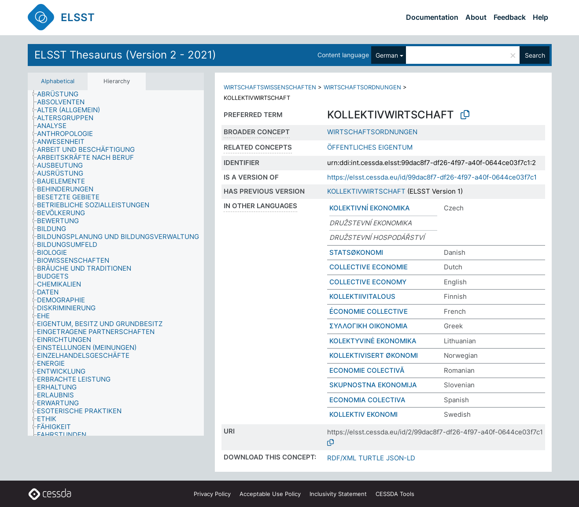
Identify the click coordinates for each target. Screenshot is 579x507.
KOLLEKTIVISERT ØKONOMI (373, 355)
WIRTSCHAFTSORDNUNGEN (362, 87)
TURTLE (371, 458)
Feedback (510, 17)
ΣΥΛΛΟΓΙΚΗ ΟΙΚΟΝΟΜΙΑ (368, 326)
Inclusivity (338, 493)
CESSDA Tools (395, 493)
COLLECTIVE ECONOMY (367, 282)
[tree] (116, 263)
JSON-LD (400, 458)
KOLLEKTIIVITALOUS (362, 296)
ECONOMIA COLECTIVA (367, 400)
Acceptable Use (270, 493)
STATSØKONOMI (356, 252)
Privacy (212, 493)
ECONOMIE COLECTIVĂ (367, 370)
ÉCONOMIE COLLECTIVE (368, 311)
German (387, 55)
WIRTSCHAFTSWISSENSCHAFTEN (270, 87)
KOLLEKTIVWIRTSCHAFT (366, 191)
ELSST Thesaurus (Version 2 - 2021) (125, 54)
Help (540, 17)
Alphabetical (57, 80)
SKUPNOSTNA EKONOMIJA (373, 385)
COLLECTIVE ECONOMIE (368, 267)
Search (535, 55)
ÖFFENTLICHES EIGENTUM (370, 147)
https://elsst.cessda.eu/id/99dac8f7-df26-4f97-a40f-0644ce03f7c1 (432, 177)
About (476, 17)
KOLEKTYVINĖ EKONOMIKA (373, 341)
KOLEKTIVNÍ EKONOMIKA (369, 208)
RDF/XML (341, 458)
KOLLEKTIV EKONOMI (363, 414)
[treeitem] (61, 94)
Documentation (432, 17)
